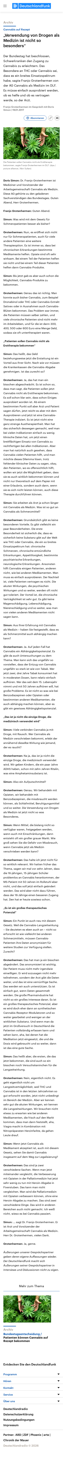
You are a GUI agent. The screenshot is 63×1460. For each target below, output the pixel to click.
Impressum (11, 1425)
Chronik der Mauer (16, 1440)
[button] (5, 6)
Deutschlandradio (15, 1408)
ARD (19, 1434)
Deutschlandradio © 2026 (21, 1445)
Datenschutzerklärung (18, 1414)
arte (47, 1434)
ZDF (27, 1434)
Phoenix (37, 1434)
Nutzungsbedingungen (18, 1419)
